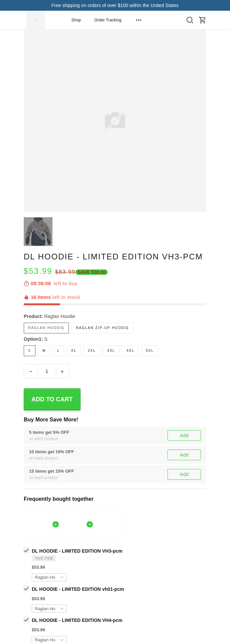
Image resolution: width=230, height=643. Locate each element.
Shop (76, 20)
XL (74, 350)
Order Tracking (107, 20)
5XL (150, 350)
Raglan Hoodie (59, 316)
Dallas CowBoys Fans (72, 561)
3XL (111, 350)
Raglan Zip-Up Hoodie (102, 328)
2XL (92, 350)
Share (30, 587)
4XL (130, 350)
